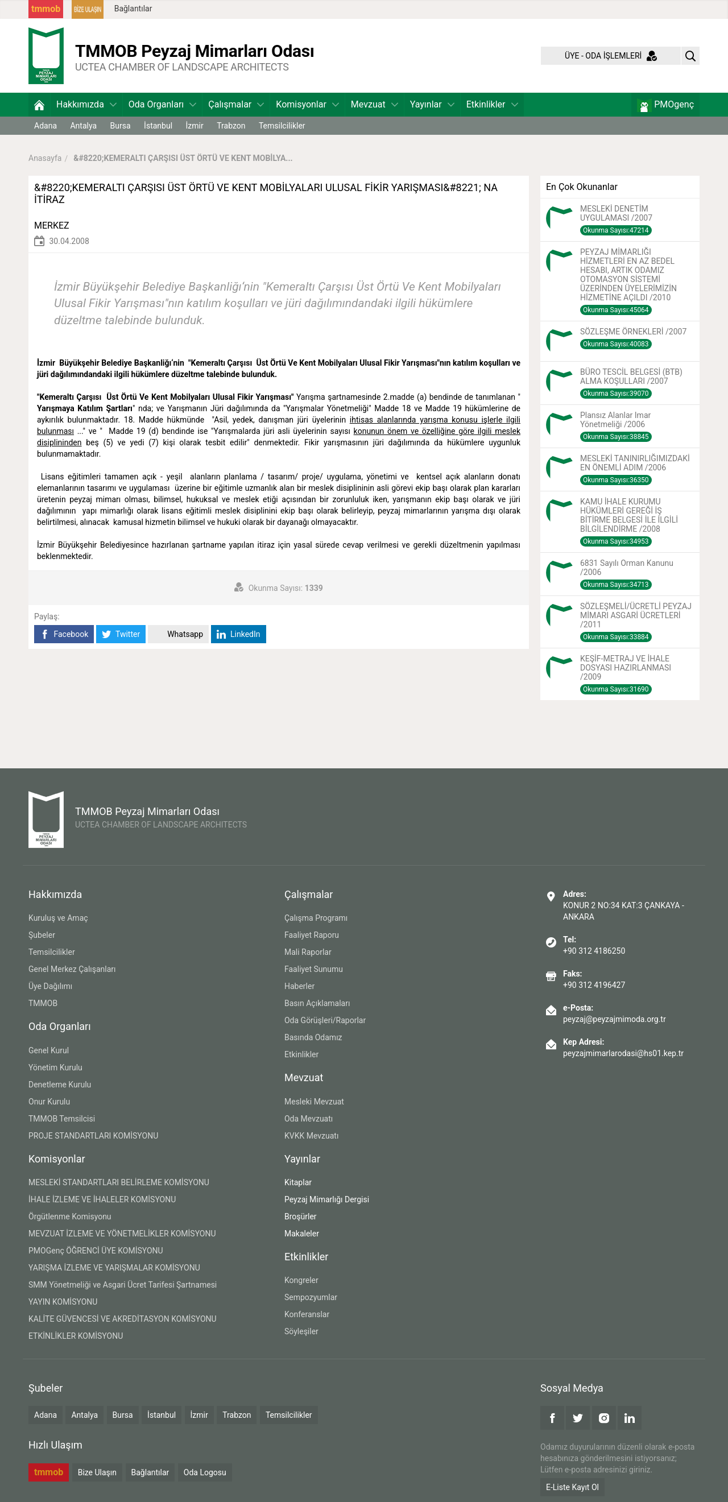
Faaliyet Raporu (311, 935)
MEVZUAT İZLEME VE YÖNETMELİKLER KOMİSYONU (122, 1233)
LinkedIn (238, 634)
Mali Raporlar (308, 952)
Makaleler (301, 1233)
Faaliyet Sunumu (313, 969)
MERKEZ (51, 225)
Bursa (120, 125)
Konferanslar (306, 1314)
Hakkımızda (86, 104)
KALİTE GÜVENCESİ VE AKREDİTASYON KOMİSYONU (122, 1318)
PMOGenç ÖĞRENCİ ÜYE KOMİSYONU (95, 1250)
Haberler (299, 986)
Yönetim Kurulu (55, 1067)
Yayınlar (432, 104)
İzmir (195, 125)
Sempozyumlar (310, 1297)
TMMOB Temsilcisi (61, 1118)
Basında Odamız (313, 1037)
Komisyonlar (307, 104)
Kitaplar (298, 1182)
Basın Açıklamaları (317, 1003)
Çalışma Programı (316, 917)
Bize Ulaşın (97, 1472)
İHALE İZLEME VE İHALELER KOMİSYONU (102, 1199)
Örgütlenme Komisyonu (69, 1216)
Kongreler (301, 1280)
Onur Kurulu (49, 1101)
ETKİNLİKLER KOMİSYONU (75, 1335)
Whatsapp (178, 634)
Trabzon (231, 125)
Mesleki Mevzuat (314, 1101)
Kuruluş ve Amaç (58, 917)
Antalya (83, 125)
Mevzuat (374, 104)
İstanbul (158, 125)
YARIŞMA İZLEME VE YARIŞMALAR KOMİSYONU (114, 1267)
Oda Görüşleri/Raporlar (325, 1020)
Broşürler (300, 1216)
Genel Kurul (48, 1050)
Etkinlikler (492, 104)
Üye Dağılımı (50, 986)
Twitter (121, 634)
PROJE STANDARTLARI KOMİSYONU (93, 1135)
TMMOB (42, 1003)
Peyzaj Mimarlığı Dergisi (326, 1199)
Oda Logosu (205, 1472)
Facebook (64, 634)
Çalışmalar (236, 104)
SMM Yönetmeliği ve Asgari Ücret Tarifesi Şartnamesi (122, 1284)
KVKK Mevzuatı (311, 1135)
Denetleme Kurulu (59, 1084)
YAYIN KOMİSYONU (62, 1301)
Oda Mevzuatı (308, 1118)
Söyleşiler (301, 1331)
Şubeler (41, 935)
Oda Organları (162, 104)
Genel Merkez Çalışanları (72, 969)
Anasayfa (44, 158)
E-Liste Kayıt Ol (572, 1487)
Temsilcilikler (282, 125)
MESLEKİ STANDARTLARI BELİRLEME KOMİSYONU (118, 1182)
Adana (45, 125)
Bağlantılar (133, 8)
